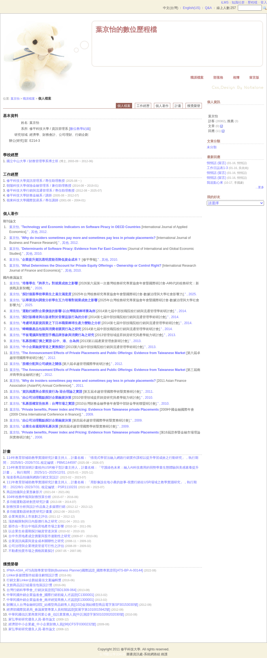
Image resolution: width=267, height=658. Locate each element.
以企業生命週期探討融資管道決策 (33, 531)
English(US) (191, 8)
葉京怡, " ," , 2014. (98, 311)
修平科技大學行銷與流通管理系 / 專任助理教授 (41, 190)
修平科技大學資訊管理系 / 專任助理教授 (36, 181)
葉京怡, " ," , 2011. (82, 391)
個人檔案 (124, 106)
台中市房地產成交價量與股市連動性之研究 (39, 536)
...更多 (260, 187)
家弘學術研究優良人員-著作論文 (32, 619)
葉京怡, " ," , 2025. (103, 294)
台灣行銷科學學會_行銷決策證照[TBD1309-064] (42, 590)
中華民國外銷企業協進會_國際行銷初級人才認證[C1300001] (51, 595)
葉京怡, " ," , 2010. (81, 397)
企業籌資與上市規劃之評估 (28, 516)
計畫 (178, 106)
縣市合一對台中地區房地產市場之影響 (36, 526)
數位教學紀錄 (80, 129)
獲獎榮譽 (193, 106)
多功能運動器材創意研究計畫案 (30, 512)
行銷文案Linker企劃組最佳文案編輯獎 (34, 580)
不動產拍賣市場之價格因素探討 (31, 551)
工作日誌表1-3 (217, 168)
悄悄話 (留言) (216, 163)
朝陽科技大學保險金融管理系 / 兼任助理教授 (39, 185)
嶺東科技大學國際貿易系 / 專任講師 (32, 200)
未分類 (212, 147)
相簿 (236, 77)
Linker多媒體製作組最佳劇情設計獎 (33, 575)
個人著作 (162, 106)
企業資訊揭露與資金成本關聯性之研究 (36, 541)
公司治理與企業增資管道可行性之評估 (36, 546)
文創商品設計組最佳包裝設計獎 (30, 585)
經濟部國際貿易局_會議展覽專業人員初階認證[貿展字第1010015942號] (59, 609)
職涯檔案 (197, 77)
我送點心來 (215, 183)
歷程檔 (252, 2)
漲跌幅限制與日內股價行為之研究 (33, 521)
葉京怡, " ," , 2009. (76, 420)
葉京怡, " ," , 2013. (93, 335)
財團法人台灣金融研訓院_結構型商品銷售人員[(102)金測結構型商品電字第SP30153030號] (73, 605)
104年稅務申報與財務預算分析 (29, 497)
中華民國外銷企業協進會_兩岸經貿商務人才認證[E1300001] (51, 600)
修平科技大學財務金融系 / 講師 (29, 195)
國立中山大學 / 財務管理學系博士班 (32, 161)
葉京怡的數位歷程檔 (126, 29)
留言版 (254, 77)
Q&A (208, 8)
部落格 (218, 77)
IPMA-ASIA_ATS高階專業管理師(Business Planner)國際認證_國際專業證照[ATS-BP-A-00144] (75, 570)
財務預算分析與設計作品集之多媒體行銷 (36, 507)
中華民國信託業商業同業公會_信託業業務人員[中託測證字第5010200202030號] (66, 614)
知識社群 (238, 2)
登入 (263, 2)
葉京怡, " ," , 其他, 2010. (63, 260)
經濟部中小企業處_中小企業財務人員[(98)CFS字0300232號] (52, 624)
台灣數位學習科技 (112, 654)
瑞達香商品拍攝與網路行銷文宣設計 (33, 477)
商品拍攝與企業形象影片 (25, 492)
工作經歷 (143, 106)
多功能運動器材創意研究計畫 (28, 502)
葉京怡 (15, 98)
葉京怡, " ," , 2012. (66, 364)
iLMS (225, 2)
